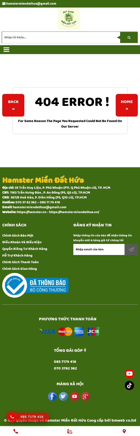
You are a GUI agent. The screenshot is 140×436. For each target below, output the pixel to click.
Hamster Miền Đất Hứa (65, 420)
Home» (127, 105)
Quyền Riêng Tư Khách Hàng (24, 248)
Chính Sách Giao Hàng (19, 268)
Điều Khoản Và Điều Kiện (22, 242)
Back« (13, 105)
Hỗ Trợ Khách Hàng (17, 255)
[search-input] (70, 37)
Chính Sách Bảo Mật (17, 235)
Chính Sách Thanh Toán (20, 262)
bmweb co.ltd (124, 420)
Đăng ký (131, 249)
